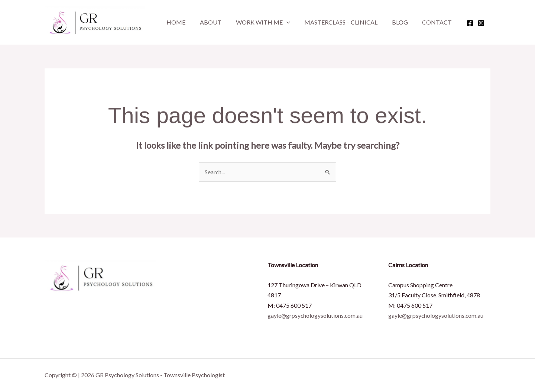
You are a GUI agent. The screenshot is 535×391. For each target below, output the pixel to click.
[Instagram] (466, 23)
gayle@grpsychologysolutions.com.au (316, 315)
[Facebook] (455, 23)
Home (174, 22)
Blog (389, 22)
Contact (423, 22)
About (207, 22)
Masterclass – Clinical (332, 22)
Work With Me (257, 22)
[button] (280, 22)
